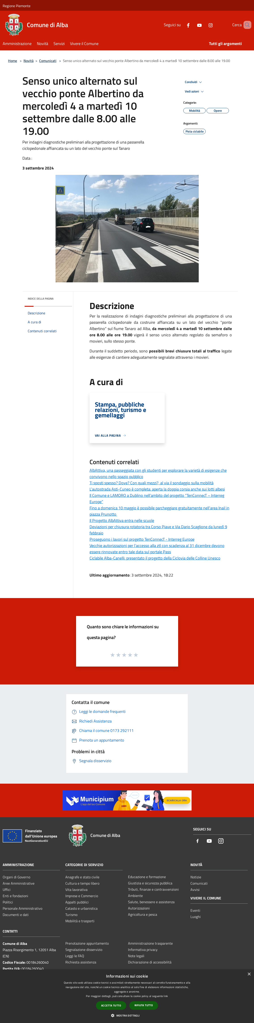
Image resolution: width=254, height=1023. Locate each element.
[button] (126, 1015)
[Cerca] (246, 24)
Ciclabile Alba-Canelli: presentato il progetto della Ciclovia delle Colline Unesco (155, 558)
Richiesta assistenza (80, 962)
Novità (28, 60)
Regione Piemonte (16, 6)
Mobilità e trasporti (79, 921)
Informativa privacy (143, 949)
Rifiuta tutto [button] (143, 1005)
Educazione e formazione (147, 876)
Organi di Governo (16, 877)
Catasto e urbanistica (81, 908)
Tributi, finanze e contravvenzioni (153, 889)
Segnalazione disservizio (83, 949)
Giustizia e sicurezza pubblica (150, 883)
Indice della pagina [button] (40, 298)
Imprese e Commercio (81, 896)
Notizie (195, 877)
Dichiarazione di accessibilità (149, 962)
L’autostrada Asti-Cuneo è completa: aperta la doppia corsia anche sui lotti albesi (157, 489)
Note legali (136, 956)
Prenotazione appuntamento (87, 943)
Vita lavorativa (76, 889)
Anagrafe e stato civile (82, 877)
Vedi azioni (195, 91)
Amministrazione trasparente (150, 943)
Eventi (195, 910)
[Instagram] (204, 25)
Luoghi (195, 916)
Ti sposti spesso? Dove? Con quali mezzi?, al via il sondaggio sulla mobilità (151, 483)
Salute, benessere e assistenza (151, 902)
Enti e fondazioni (15, 896)
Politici (8, 902)
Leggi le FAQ (74, 956)
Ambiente (135, 895)
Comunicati (47, 60)
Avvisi (195, 889)
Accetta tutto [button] (111, 1005)
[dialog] (127, 996)
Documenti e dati (16, 914)
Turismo (71, 914)
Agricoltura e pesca (142, 914)
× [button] (249, 974)
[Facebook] (181, 25)
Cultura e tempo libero (82, 883)
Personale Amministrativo (22, 908)
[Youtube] (192, 25)
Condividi (194, 82)
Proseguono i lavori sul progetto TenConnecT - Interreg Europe (142, 539)
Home (12, 60)
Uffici (7, 889)
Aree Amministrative (18, 883)
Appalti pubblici (77, 902)
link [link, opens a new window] (166, 996)
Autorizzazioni (139, 908)
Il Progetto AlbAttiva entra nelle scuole (122, 520)
